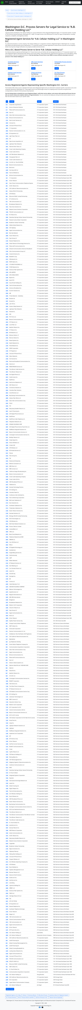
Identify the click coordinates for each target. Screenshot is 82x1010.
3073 (7, 421)
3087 (7, 427)
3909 (7, 531)
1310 (7, 746)
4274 (7, 589)
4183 (7, 571)
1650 (7, 793)
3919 (7, 909)
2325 (7, 262)
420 (6, 641)
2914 (7, 138)
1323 (7, 752)
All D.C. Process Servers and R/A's (26, 997)
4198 (7, 579)
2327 (7, 264)
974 (6, 204)
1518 (7, 772)
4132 (7, 555)
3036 (7, 956)
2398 (7, 285)
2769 (7, 112)
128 (6, 175)
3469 (7, 482)
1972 (7, 835)
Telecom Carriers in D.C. (31, 2)
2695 (7, 332)
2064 (7, 227)
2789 (7, 366)
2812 (7, 379)
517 (6, 110)
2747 (7, 348)
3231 (7, 437)
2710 (7, 340)
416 (6, 631)
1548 (7, 780)
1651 (7, 796)
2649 (7, 317)
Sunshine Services (13, 62)
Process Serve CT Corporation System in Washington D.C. (19, 16)
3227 (7, 432)
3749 (7, 513)
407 (6, 188)
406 (6, 186)
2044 (7, 843)
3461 (7, 471)
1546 (7, 778)
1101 (7, 689)
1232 (7, 728)
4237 (7, 581)
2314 (7, 259)
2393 (7, 280)
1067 (7, 948)
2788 (7, 364)
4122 (7, 162)
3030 (7, 416)
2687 (7, 885)
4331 (7, 594)
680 (6, 660)
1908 (7, 830)
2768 (7, 358)
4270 (7, 586)
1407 (7, 209)
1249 (7, 741)
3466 (7, 476)
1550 (7, 786)
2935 (7, 403)
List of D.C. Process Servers (13, 2)
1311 (7, 749)
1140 (7, 694)
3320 (7, 450)
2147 (7, 246)
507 (6, 938)
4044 (7, 545)
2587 (7, 301)
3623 (7, 495)
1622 (7, 972)
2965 (7, 408)
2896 (7, 395)
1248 (7, 738)
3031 (7, 419)
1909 (7, 833)
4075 (7, 621)
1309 (7, 744)
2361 (7, 859)
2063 (7, 225)
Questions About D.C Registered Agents (58, 995)
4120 (7, 159)
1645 (7, 791)
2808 (7, 374)
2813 (7, 382)
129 (6, 178)
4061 (7, 550)
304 (6, 628)
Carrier (11, 101)
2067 (7, 233)
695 (6, 943)
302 (6, 626)
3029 (7, 414)
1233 (7, 731)
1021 (7, 207)
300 (6, 623)
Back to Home (10, 989)
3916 (7, 534)
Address (56, 101)
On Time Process (60, 72)
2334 (7, 856)
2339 (7, 275)
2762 (7, 890)
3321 (7, 453)
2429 (7, 951)
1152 (7, 707)
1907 (7, 828)
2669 (7, 877)
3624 (7, 497)
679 (6, 657)
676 (6, 649)
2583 (7, 290)
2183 (7, 911)
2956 (7, 893)
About (6, 1)
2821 (7, 387)
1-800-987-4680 (63, 2)
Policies (24, 995)
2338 (7, 272)
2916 (7, 141)
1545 (7, 775)
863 (6, 668)
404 (6, 180)
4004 (7, 539)
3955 (7, 151)
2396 (7, 919)
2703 (7, 335)
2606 (7, 306)
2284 (7, 254)
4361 (7, 974)
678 (6, 655)
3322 (7, 455)
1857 (7, 822)
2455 (7, 597)
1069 (7, 681)
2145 (7, 848)
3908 (7, 529)
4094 (7, 154)
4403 (7, 172)
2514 (7, 862)
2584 (7, 293)
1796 (7, 812)
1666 (7, 801)
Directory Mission (32, 995)
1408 (7, 212)
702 (6, 966)
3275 (7, 930)
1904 (7, 825)
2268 (7, 977)
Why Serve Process (42, 995)
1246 (7, 733)
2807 (7, 372)
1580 (7, 788)
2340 (7, 277)
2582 (7, 288)
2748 (7, 351)
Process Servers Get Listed (49, 2)
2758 (7, 356)
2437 (7, 610)
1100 (7, 686)
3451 (7, 901)
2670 (7, 880)
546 (6, 985)
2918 (7, 144)
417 (6, 634)
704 (6, 969)
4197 (7, 576)
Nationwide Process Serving (63, 62)
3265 (7, 440)
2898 (7, 398)
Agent (39, 101)
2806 (7, 369)
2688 (7, 888)
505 (6, 644)
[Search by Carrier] (75, 2)
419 (6, 639)
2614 (7, 924)
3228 (7, 434)
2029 (7, 838)
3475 (7, 484)
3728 (7, 510)
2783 (7, 361)
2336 (7, 269)
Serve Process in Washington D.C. (18, 10)
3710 (7, 503)
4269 (7, 584)
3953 (7, 149)
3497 (7, 489)
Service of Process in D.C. (42, 997)
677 (6, 652)
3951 (7, 146)
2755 (7, 353)
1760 (7, 804)
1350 (7, 759)
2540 (7, 872)
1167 (7, 710)
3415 (7, 466)
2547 (7, 982)
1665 (7, 799)
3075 (7, 424)
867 (6, 673)
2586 (7, 298)
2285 (7, 256)
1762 (7, 809)
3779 (7, 516)
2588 (7, 303)
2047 (7, 220)
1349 (7, 757)
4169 (7, 165)
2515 (7, 864)
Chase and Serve (36, 72)
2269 (7, 979)
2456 (7, 600)
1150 (7, 704)
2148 (7, 248)
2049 (7, 222)
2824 (7, 390)
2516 (7, 867)
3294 (7, 445)
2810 (7, 377)
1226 (7, 723)
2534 (7, 869)
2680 (7, 324)
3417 (7, 469)
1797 (7, 814)
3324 (7, 461)
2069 (7, 846)
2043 (7, 841)
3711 (7, 505)
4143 (7, 558)
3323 (7, 458)
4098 (7, 157)
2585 (7, 296)
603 (6, 191)
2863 (7, 393)
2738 (7, 343)
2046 (7, 217)
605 (6, 193)
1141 (7, 696)
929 (6, 676)
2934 (7, 400)
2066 (7, 230)
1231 (7, 725)
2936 (7, 406)
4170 (7, 167)
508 (6, 940)
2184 (7, 914)
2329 (7, 267)
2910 (7, 133)
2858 (7, 618)
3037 (7, 959)
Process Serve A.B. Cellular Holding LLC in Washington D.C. (19, 13)
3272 (7, 927)
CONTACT (57, 1)
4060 (7, 547)
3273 (7, 896)
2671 (7, 883)
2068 (7, 235)
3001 (7, 411)
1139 (7, 691)
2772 (7, 117)
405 (6, 183)
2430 (7, 953)
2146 (7, 243)
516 (6, 107)
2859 (7, 123)
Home (7, 10)
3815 (7, 524)
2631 (7, 314)
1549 (7, 783)
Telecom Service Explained (56, 997)
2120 (7, 241)
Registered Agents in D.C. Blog (13, 995)
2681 (7, 327)
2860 (7, 125)
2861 (7, 128)
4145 (7, 560)
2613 (7, 922)
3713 (7, 508)
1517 (7, 770)
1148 (7, 699)
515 (6, 104)
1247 (7, 736)
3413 (7, 463)
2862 (7, 131)
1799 (7, 820)
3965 (7, 935)
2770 (7, 115)
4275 (7, 592)
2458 (7, 605)
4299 (7, 170)
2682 (7, 330)
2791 (7, 120)
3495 (7, 487)
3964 (7, 932)
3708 (7, 500)
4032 (7, 613)
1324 (7, 754)
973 (6, 201)
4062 (7, 552)
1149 (7, 702)
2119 (7, 238)
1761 (7, 807)
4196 (7, 573)
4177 (7, 568)
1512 (7, 767)
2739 (7, 345)
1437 (7, 762)
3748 (7, 961)
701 (6, 964)
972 (6, 199)
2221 (7, 851)
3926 (7, 537)
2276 (7, 854)
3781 (7, 518)
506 (6, 647)
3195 (7, 429)
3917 (7, 903)
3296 (7, 448)
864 (6, 670)
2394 (7, 282)
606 (6, 196)
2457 (7, 602)
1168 (7, 712)
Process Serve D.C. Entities (39, 2)
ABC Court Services (37, 62)
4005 (7, 542)
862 (6, 665)
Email (10, 68)
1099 (7, 683)
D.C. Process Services (11, 997)
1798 (7, 817)
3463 (7, 474)
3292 (7, 442)
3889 (7, 526)
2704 (7, 338)
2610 (7, 309)
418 (6, 636)
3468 (7, 479)
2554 (7, 875)
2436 (7, 607)
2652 (7, 322)
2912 (7, 136)
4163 (7, 565)
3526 (7, 492)
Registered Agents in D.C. (22, 2)
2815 (7, 385)
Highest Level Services (14, 72)
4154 (7, 563)
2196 (7, 251)
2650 (7, 319)
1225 (7, 720)
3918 (7, 906)
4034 (7, 615)
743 (6, 662)
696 (6, 945)
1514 (7, 214)
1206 (7, 717)
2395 (7, 917)
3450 (7, 898)
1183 (7, 715)
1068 (7, 678)
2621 (7, 311)
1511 (7, 765)
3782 (7, 521)
